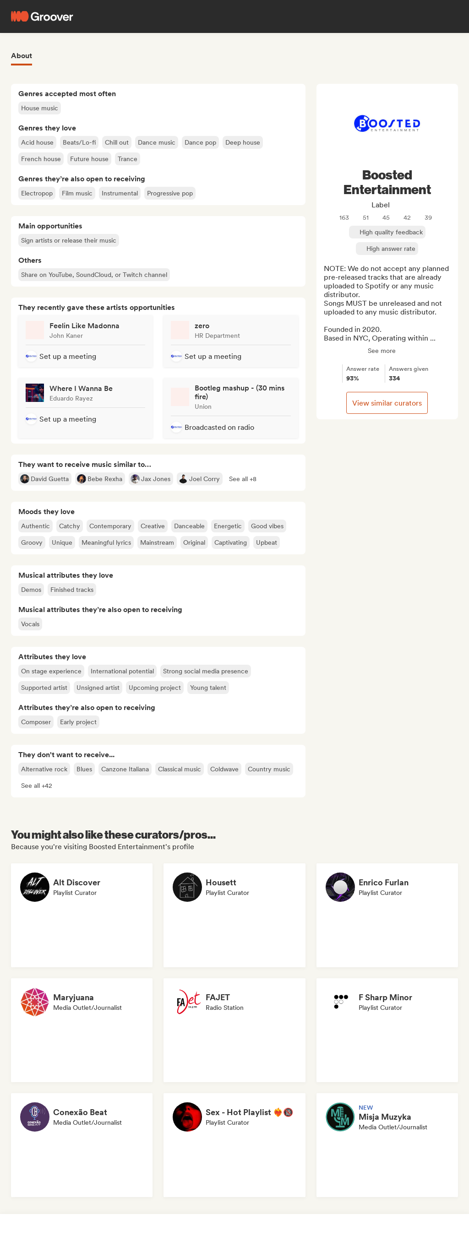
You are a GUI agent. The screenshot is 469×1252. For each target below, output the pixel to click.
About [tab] (21, 55)
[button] (242, 478)
